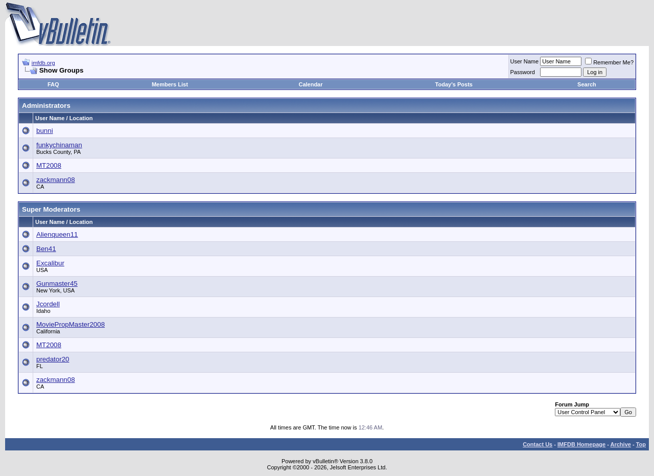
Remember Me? (609, 62)
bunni (44, 130)
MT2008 (48, 165)
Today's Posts (454, 84)
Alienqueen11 (57, 234)
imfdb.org (43, 63)
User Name (524, 61)
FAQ (53, 84)
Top (641, 444)
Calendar (310, 84)
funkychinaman (59, 145)
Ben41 (46, 249)
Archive (621, 444)
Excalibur (50, 263)
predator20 (52, 359)
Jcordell (48, 304)
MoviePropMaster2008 (70, 324)
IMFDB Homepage (581, 444)
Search (586, 84)
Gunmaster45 (57, 283)
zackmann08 (55, 180)
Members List (170, 84)
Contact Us (537, 444)
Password (522, 72)
